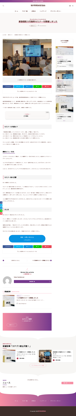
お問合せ (33, 11)
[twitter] (1, 205)
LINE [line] (38, 86)
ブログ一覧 (24, 11)
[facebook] (1, 202)
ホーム (16, 11)
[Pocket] (1, 213)
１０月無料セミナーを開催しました (41, 260)
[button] (56, 108)
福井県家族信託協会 (38, 5)
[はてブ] (1, 208)
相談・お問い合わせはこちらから (27, 238)
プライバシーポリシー (55, 11)
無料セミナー (33, 25)
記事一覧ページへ (67, 383)
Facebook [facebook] (9, 86)
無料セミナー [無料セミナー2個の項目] (13, 325)
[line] (1, 211)
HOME (5, 34)
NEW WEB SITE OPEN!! (38, 1)
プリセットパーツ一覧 (38, 365)
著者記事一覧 (32, 281)
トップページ (43, 11)
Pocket (47, 86)
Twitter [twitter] (19, 86)
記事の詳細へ (22, 360)
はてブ (29, 86)
